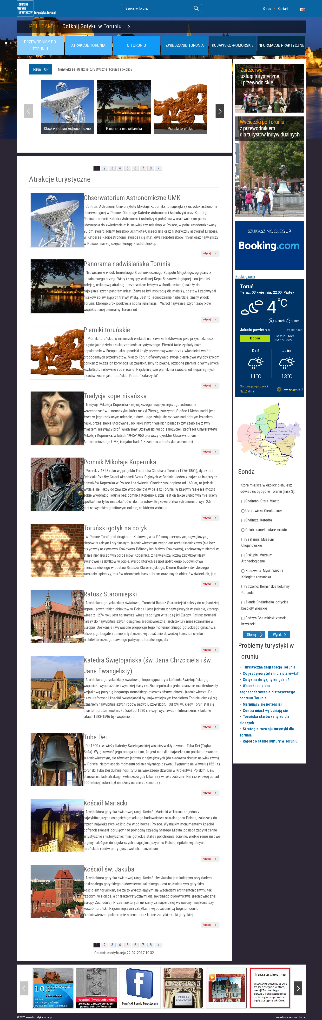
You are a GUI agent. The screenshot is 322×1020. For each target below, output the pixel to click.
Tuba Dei (95, 737)
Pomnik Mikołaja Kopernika (120, 462)
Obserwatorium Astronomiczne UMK (132, 198)
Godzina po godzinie (253, 386)
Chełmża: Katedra (258, 520)
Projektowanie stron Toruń (290, 1017)
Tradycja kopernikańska (115, 396)
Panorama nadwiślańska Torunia (127, 264)
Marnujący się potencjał (262, 704)
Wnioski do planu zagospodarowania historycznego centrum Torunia (267, 691)
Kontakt (283, 9)
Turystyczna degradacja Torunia (269, 667)
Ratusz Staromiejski (110, 594)
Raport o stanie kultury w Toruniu (270, 741)
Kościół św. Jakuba (109, 869)
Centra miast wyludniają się (265, 710)
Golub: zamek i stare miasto (266, 529)
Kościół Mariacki (105, 803)
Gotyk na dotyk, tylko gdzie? (266, 679)
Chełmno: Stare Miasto (262, 501)
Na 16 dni (246, 391)
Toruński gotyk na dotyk (115, 528)
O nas (267, 9)
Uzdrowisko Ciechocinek (264, 510)
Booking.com (245, 276)
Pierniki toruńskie (107, 330)
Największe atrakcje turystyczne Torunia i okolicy (95, 69)
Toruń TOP (40, 69)
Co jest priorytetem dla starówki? (271, 673)
